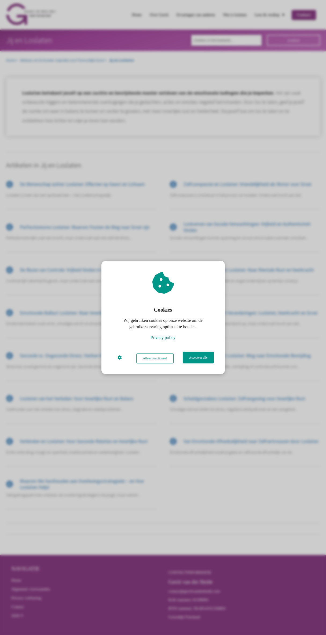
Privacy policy (163, 338)
